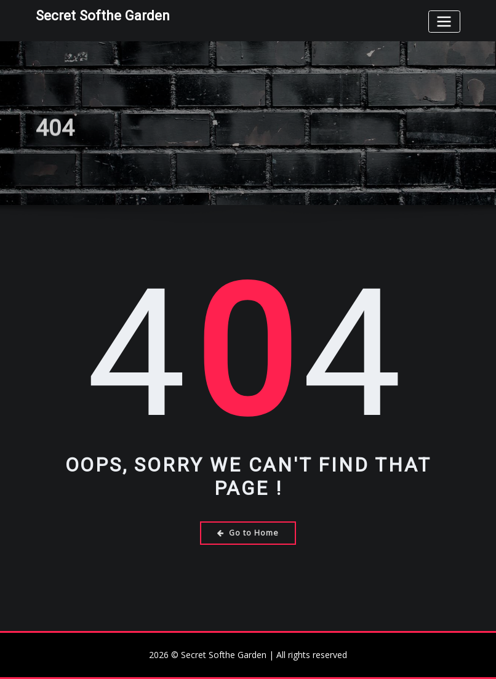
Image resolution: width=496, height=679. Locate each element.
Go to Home (248, 533)
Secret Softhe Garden (103, 15)
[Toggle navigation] (444, 21)
